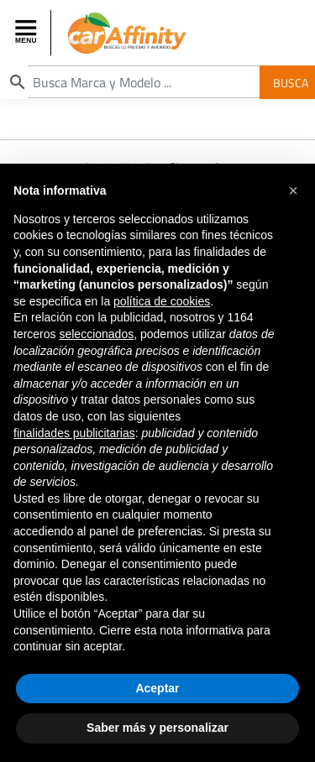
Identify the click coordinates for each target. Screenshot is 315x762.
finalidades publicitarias (74, 434)
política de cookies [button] (161, 303)
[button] (293, 193)
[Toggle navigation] (27, 32)
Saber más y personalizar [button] (157, 730)
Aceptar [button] (157, 690)
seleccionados (96, 336)
